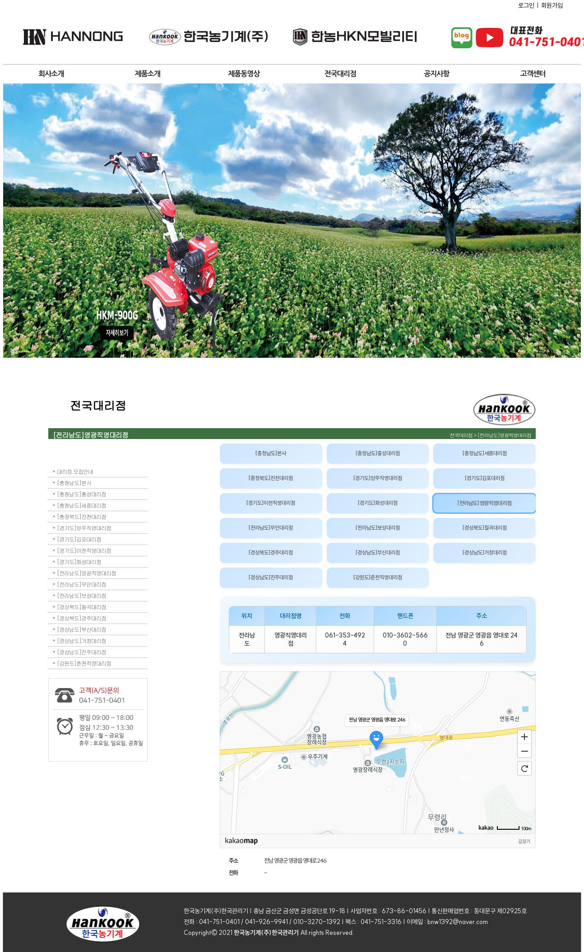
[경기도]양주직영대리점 (84, 527)
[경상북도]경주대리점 (81, 618)
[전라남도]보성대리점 (81, 595)
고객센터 (533, 73)
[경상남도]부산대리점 (81, 629)
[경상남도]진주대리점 (81, 652)
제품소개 (147, 73)
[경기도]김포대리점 (79, 539)
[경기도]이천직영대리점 (84, 550)
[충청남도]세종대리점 (81, 505)
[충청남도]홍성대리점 (81, 494)
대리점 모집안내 (75, 471)
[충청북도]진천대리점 (271, 478)
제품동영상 (244, 73)
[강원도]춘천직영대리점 (84, 663)
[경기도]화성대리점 (79, 561)
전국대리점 (340, 73)
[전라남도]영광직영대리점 (86, 573)
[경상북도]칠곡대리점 (81, 606)
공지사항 (436, 73)
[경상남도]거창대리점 (81, 640)
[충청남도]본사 (74, 482)
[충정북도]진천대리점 (81, 516)
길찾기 (524, 841)
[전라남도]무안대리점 (81, 584)
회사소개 (51, 73)
